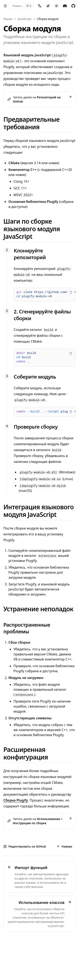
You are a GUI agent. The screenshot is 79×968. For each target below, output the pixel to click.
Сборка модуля (48, 19)
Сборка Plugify (15, 800)
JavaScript (24, 19)
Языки (7, 19)
